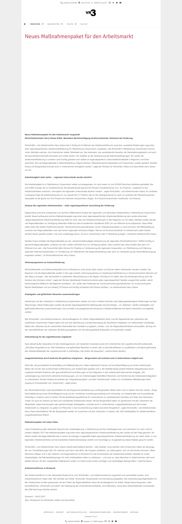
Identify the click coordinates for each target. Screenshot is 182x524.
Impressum (49, 512)
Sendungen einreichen (100, 512)
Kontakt (60, 512)
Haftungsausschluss (77, 512)
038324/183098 (69, 3)
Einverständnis (120, 512)
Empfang (134, 512)
